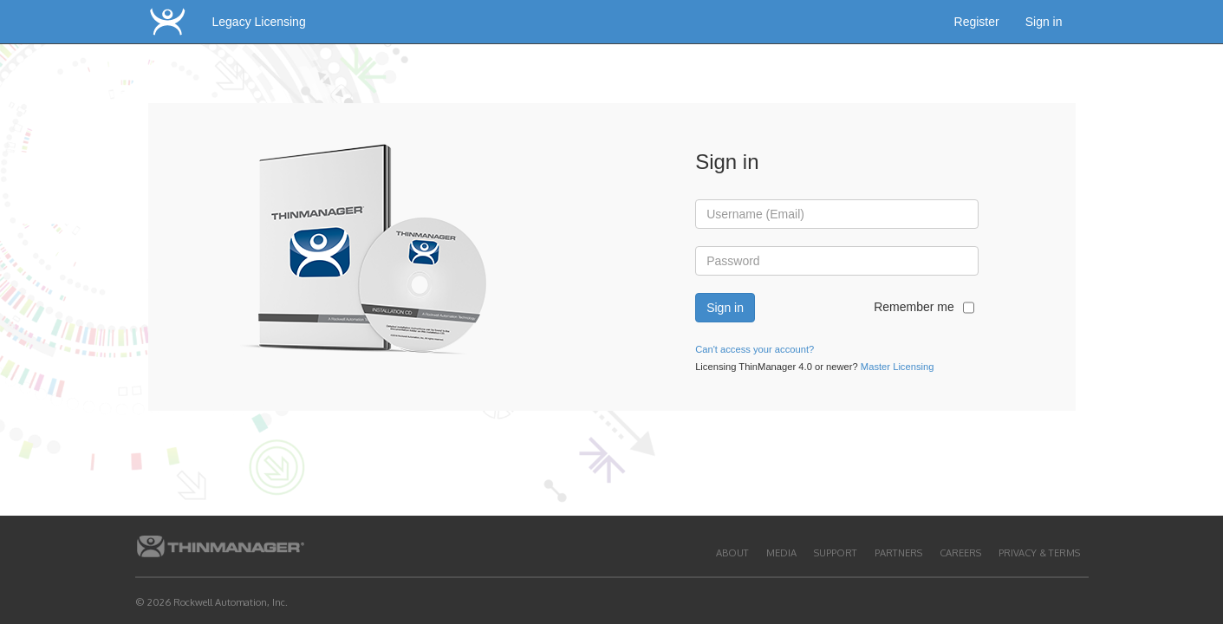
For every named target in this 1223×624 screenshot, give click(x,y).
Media (781, 552)
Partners (898, 552)
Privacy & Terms (1039, 552)
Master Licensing (897, 366)
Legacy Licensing (259, 22)
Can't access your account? (754, 349)
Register (976, 22)
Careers (960, 552)
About (732, 552)
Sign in (1044, 22)
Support (835, 552)
